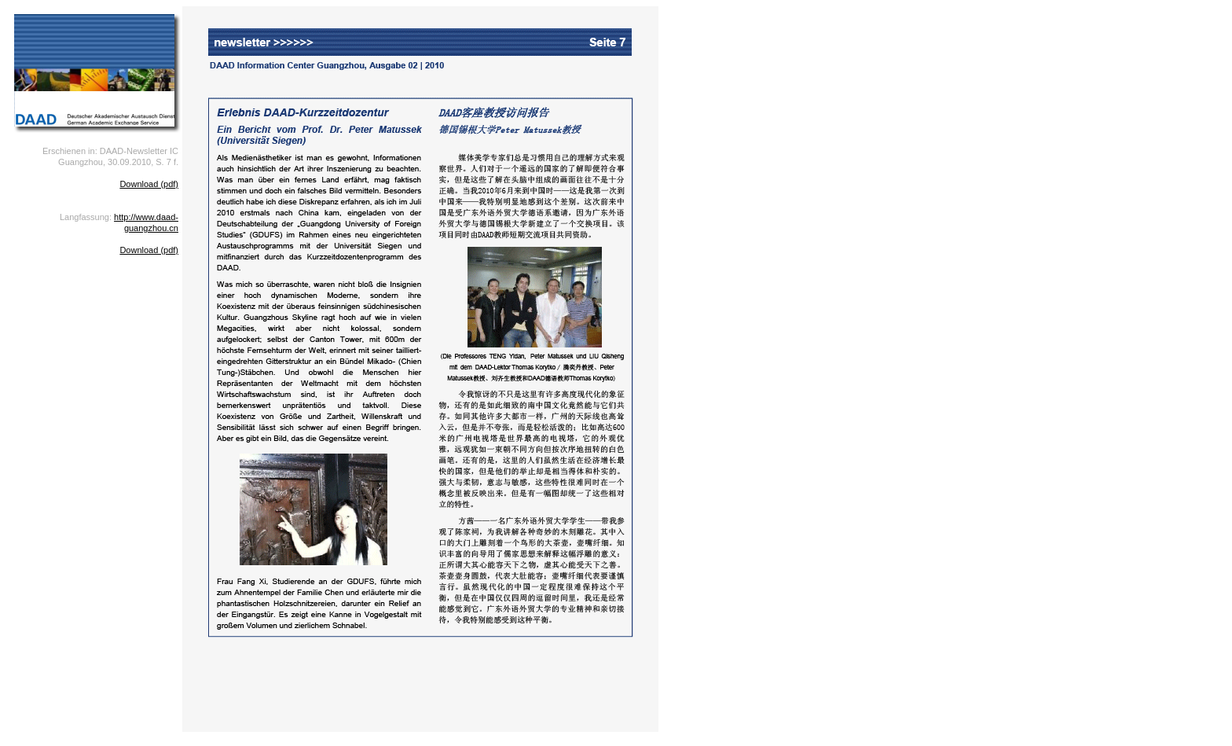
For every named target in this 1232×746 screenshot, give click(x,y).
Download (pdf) (148, 184)
